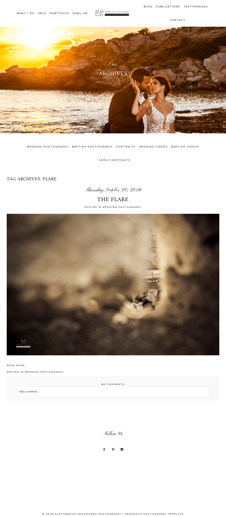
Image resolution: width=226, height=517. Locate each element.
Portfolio (59, 13)
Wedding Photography (48, 146)
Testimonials (196, 6)
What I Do (26, 13)
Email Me (80, 13)
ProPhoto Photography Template (154, 514)
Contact (178, 20)
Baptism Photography (92, 146)
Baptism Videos (185, 146)
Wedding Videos (153, 146)
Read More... (17, 365)
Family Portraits (115, 160)
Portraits (126, 146)
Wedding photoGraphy (122, 207)
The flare (113, 200)
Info (42, 13)
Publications (168, 6)
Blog (148, 6)
